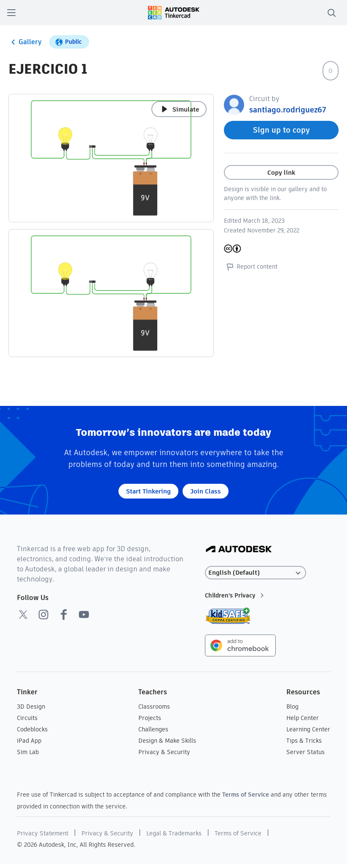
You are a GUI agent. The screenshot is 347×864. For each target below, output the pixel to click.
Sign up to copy (281, 130)
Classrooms (154, 706)
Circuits (27, 718)
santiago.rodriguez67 (287, 109)
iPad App (29, 740)
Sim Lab (28, 752)
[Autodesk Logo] (239, 549)
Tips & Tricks (304, 740)
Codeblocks (32, 729)
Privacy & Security (164, 752)
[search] (331, 12)
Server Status (305, 752)
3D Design (31, 706)
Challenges (153, 729)
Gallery (25, 42)
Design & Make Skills (167, 740)
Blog (292, 706)
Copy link (281, 172)
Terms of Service (245, 794)
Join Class (205, 491)
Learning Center (308, 729)
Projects (149, 718)
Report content (250, 266)
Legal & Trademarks (174, 833)
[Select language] (255, 572)
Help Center (302, 718)
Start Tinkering (148, 491)
